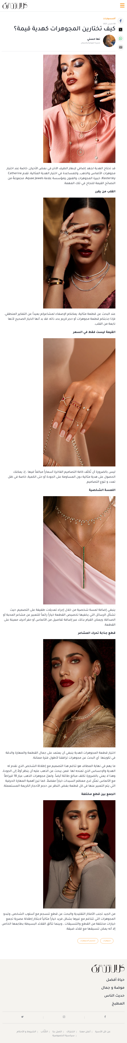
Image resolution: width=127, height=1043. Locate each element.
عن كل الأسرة (102, 1032)
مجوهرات (107, 941)
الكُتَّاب (44, 1032)
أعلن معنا (85, 1032)
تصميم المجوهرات (87, 941)
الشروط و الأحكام (26, 1032)
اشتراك (70, 1032)
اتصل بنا (57, 1032)
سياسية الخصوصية (63, 1036)
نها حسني (93, 39)
